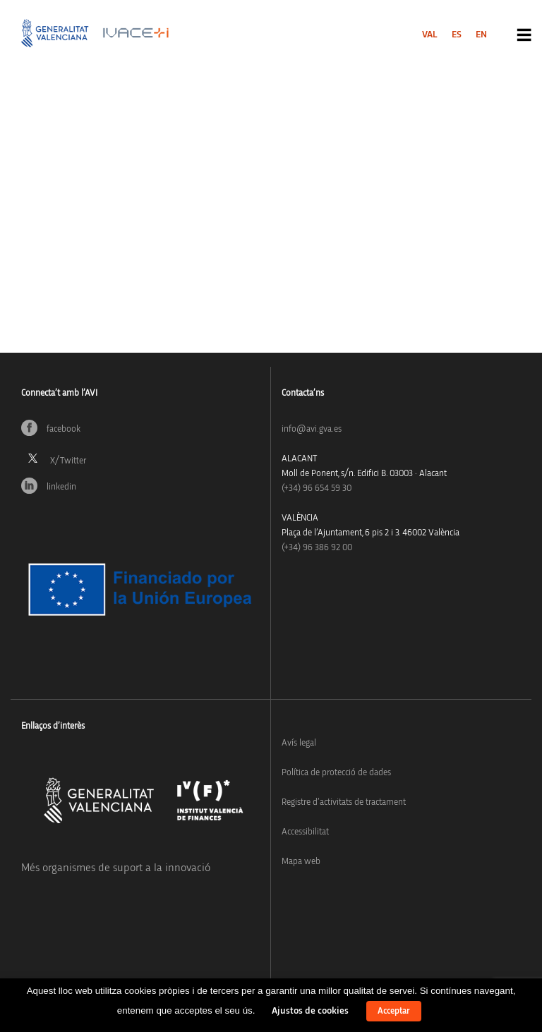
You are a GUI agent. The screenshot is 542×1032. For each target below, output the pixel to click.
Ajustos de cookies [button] (310, 1011)
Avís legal (299, 743)
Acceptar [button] (394, 1011)
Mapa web (301, 861)
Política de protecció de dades (336, 772)
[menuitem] (430, 34)
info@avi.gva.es (312, 429)
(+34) (316, 488)
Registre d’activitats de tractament (344, 802)
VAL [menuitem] (430, 35)
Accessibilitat (305, 832)
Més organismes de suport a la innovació (115, 867)
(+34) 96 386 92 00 (317, 547)
